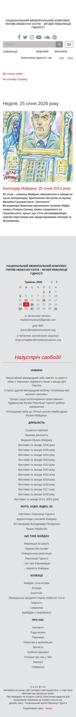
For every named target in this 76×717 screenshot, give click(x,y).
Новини (36, 370)
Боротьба (36, 592)
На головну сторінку (15, 79)
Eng (70, 58)
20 (32, 304)
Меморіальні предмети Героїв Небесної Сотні (36, 597)
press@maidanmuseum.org (38, 329)
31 (55, 308)
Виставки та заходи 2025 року (36, 449)
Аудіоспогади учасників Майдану (37, 518)
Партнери (38, 637)
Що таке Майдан (36, 536)
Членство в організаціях (38, 642)
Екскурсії (61, 51)
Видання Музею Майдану (36, 440)
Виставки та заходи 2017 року (36, 489)
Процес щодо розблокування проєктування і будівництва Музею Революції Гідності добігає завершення (36, 403)
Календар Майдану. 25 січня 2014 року (37, 188)
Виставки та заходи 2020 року (36, 474)
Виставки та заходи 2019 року (36, 479)
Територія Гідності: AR (36, 58)
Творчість (36, 602)
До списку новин (13, 73)
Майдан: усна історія (36, 583)
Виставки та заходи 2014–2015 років (36, 499)
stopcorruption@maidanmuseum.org (38, 339)
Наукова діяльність (36, 435)
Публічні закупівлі (38, 652)
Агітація (36, 588)
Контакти (37, 627)
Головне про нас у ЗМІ (38, 657)
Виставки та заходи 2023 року (36, 459)
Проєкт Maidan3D (36, 528)
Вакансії (38, 662)
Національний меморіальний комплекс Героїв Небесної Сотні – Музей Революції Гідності (38, 24)
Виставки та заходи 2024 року (36, 454)
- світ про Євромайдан (36, 563)
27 (32, 308)
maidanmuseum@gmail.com (38, 319)
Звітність (38, 647)
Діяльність (36, 422)
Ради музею (38, 632)
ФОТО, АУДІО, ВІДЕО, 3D (37, 506)
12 (26, 300)
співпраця (10, 51)
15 (43, 300)
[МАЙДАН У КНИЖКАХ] (36, 612)
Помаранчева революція (36, 553)
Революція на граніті (36, 543)
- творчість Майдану (36, 568)
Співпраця (38, 666)
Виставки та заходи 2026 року (36, 445)
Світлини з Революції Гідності (36, 514)
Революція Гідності (36, 558)
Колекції (37, 575)
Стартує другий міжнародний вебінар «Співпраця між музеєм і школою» (36, 392)
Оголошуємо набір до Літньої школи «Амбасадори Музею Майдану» (37, 413)
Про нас (38, 619)
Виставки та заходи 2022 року (36, 464)
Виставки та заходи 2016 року (36, 494)
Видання (42, 51)
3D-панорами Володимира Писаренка (36, 523)
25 (20, 308)
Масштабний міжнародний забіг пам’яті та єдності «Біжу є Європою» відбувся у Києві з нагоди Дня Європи (36, 381)
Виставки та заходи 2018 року (36, 484)
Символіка (36, 607)
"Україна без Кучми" (37, 548)
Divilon (48, 708)
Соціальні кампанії (36, 430)
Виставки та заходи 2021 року (36, 469)
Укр (61, 58)
